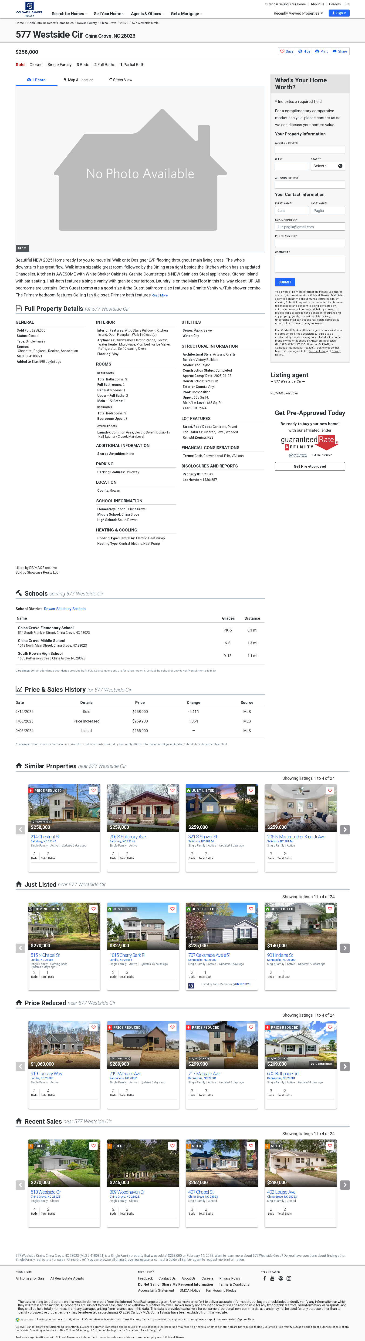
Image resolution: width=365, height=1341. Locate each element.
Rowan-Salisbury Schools (65, 609)
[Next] (345, 829)
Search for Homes (69, 13)
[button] (339, 13)
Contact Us (167, 1278)
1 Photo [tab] (36, 80)
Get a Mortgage (186, 13)
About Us (317, 4)
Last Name (319, 203)
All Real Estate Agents (67, 1278)
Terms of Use (317, 351)
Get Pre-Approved (310, 466)
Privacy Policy (230, 1278)
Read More (160, 295)
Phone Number (286, 236)
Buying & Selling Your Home (285, 4)
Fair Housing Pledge (221, 1290)
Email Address (286, 219)
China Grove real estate (132, 1259)
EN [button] (348, 4)
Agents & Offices (147, 13)
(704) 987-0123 (241, 984)
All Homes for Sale (30, 1278)
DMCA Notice (190, 1290)
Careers (335, 4)
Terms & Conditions (234, 1284)
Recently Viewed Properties (298, 13)
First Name (284, 203)
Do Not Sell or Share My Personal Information (175, 1284)
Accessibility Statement (156, 1290)
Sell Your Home (109, 13)
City (279, 159)
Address (286, 143)
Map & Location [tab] (78, 80)
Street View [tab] (120, 80)
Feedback (145, 1278)
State (316, 159)
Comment (282, 252)
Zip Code (286, 177)
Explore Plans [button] (246, 1319)
